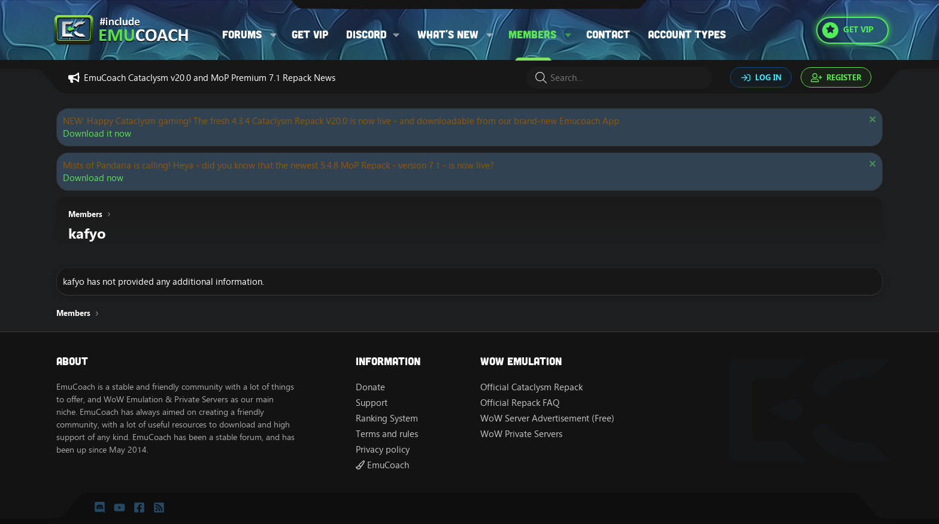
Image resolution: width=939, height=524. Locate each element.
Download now (93, 177)
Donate (370, 387)
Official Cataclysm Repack (531, 387)
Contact (608, 34)
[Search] (619, 78)
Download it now (97, 133)
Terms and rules (387, 433)
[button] (273, 34)
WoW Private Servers (521, 433)
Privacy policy (383, 449)
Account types (687, 34)
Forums (242, 34)
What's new (447, 34)
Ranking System (387, 418)
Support (371, 402)
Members (532, 34)
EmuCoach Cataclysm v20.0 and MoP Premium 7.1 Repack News (209, 77)
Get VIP (310, 34)
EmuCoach (382, 465)
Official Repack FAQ (519, 402)
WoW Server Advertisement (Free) (547, 418)
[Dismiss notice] (871, 121)
